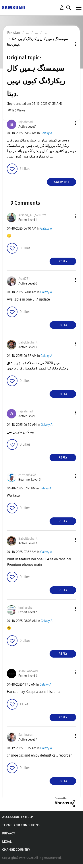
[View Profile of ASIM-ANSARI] (28, 671)
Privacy (8, 833)
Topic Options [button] (68, 44)
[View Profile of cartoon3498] (27, 475)
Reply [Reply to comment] (63, 261)
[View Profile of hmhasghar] (26, 608)
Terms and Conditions (21, 825)
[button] (68, 123)
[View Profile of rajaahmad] (25, 122)
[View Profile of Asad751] (24, 279)
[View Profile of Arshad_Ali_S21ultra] (32, 215)
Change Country (16, 850)
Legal (7, 842)
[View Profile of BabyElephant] (27, 342)
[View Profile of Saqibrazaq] (25, 735)
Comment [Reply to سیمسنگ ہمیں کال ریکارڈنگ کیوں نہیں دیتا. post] (61, 182)
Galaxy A (46, 133)
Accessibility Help (17, 817)
